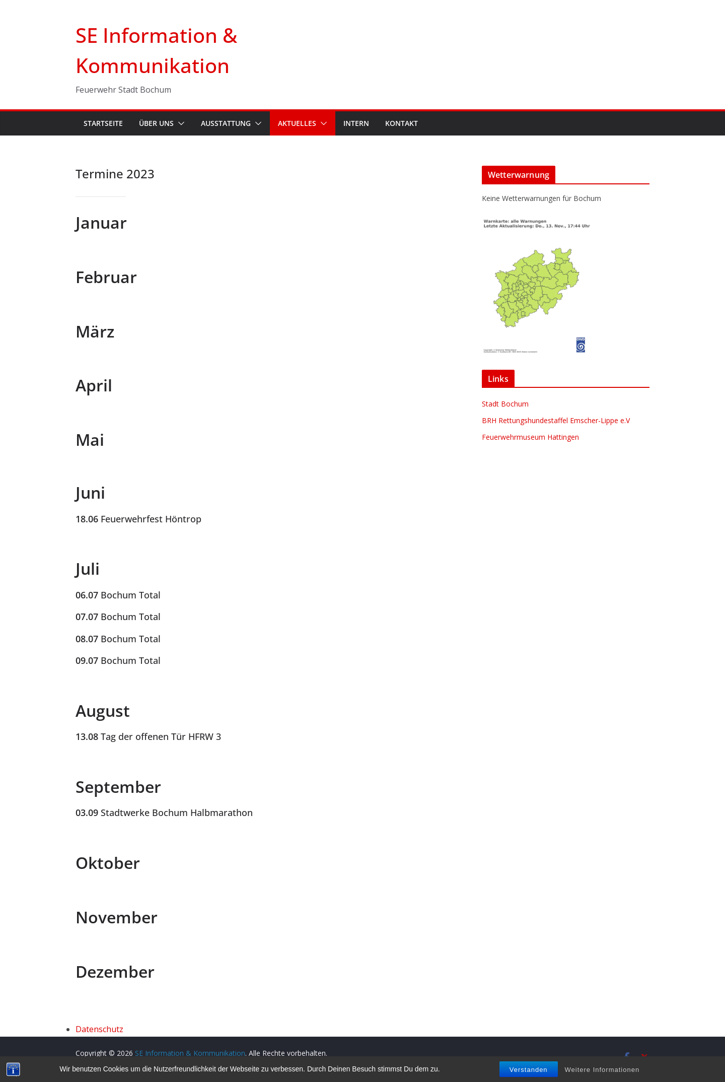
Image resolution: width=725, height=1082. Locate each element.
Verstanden (529, 1069)
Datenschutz (99, 1029)
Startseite (103, 123)
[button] (179, 123)
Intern (356, 123)
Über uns (156, 123)
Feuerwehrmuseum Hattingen (530, 437)
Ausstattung (226, 123)
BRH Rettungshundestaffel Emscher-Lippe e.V (556, 420)
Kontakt (401, 123)
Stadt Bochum (505, 404)
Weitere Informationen (602, 1069)
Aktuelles (297, 123)
